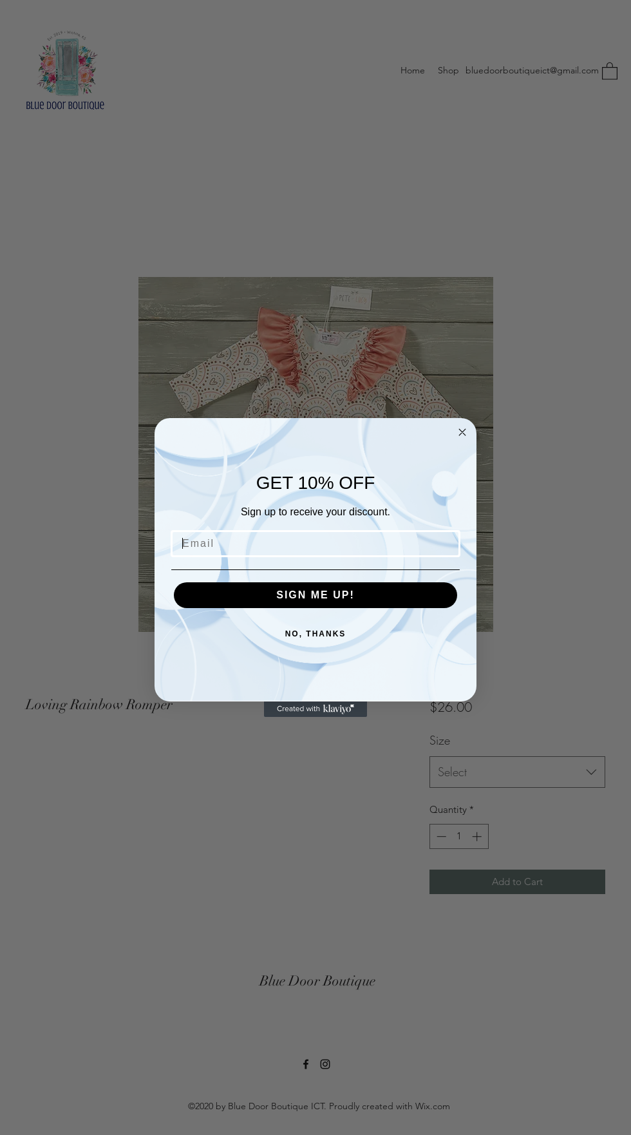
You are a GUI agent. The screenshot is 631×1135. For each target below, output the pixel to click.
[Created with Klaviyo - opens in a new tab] (315, 709)
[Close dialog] (462, 432)
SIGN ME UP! (315, 594)
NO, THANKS (315, 633)
